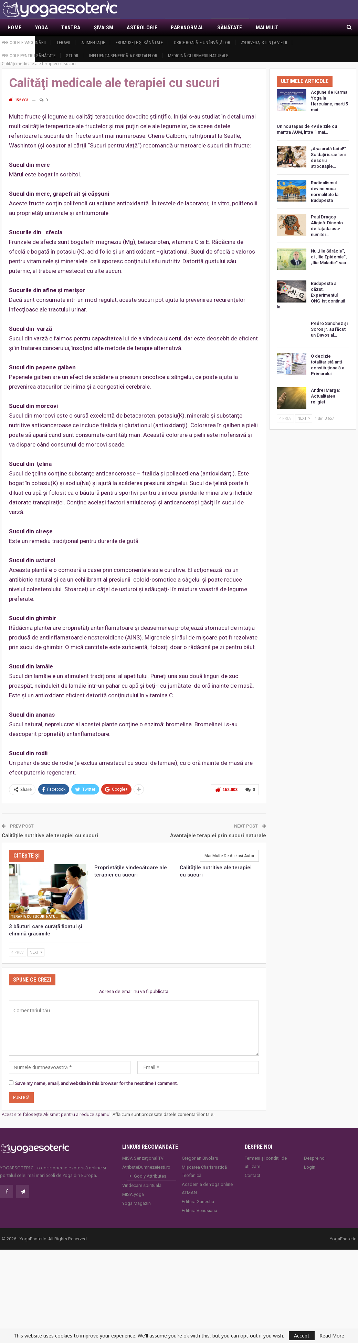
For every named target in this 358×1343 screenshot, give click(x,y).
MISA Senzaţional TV (143, 1158)
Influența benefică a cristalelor (123, 55)
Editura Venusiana (199, 1210)
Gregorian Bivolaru (200, 1158)
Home (15, 27)
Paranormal (187, 27)
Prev (17, 952)
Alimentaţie (93, 42)
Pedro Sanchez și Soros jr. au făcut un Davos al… (329, 329)
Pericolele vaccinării (24, 42)
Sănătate (229, 27)
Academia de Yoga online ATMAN (207, 1188)
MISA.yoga (133, 1194)
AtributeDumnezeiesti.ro (146, 1167)
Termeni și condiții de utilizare (266, 1162)
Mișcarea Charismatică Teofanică (204, 1171)
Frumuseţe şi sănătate (139, 42)
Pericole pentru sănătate (28, 55)
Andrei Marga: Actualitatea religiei (325, 396)
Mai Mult (267, 27)
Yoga (41, 27)
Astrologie (142, 27)
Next (36, 952)
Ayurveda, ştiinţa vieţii (264, 42)
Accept (301, 1335)
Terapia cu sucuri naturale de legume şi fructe (36, 917)
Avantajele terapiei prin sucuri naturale (218, 835)
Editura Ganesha (198, 1201)
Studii (72, 55)
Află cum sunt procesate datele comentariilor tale (163, 1114)
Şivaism (104, 27)
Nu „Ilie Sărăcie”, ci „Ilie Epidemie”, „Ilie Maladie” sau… (330, 256)
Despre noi (315, 1158)
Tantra (70, 27)
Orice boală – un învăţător (202, 42)
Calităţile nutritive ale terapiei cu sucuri (50, 835)
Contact (252, 1175)
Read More (331, 1335)
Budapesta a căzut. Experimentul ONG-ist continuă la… (311, 295)
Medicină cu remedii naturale (198, 55)
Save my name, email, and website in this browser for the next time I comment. (96, 1083)
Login (309, 1167)
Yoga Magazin (136, 1203)
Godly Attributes (150, 1176)
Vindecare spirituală (141, 1185)
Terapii (63, 42)
